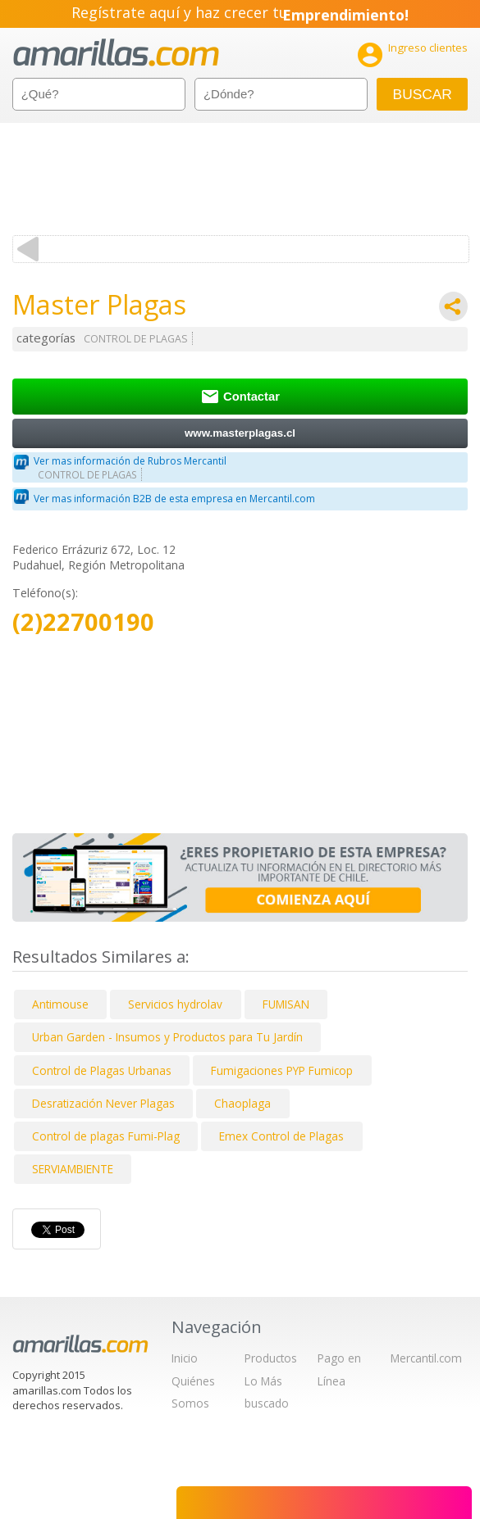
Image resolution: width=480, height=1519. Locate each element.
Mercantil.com (426, 1358)
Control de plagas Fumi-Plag (106, 1136)
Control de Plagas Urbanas (101, 1070)
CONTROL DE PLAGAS (136, 339)
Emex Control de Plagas (281, 1136)
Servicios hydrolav (175, 1004)
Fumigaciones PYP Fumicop (282, 1070)
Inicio (184, 1358)
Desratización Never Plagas (103, 1103)
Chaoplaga (242, 1103)
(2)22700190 (83, 622)
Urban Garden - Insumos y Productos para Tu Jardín (167, 1037)
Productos (271, 1358)
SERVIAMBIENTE (72, 1169)
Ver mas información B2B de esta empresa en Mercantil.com (174, 499)
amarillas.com (116, 53)
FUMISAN (286, 1004)
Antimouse (60, 1004)
